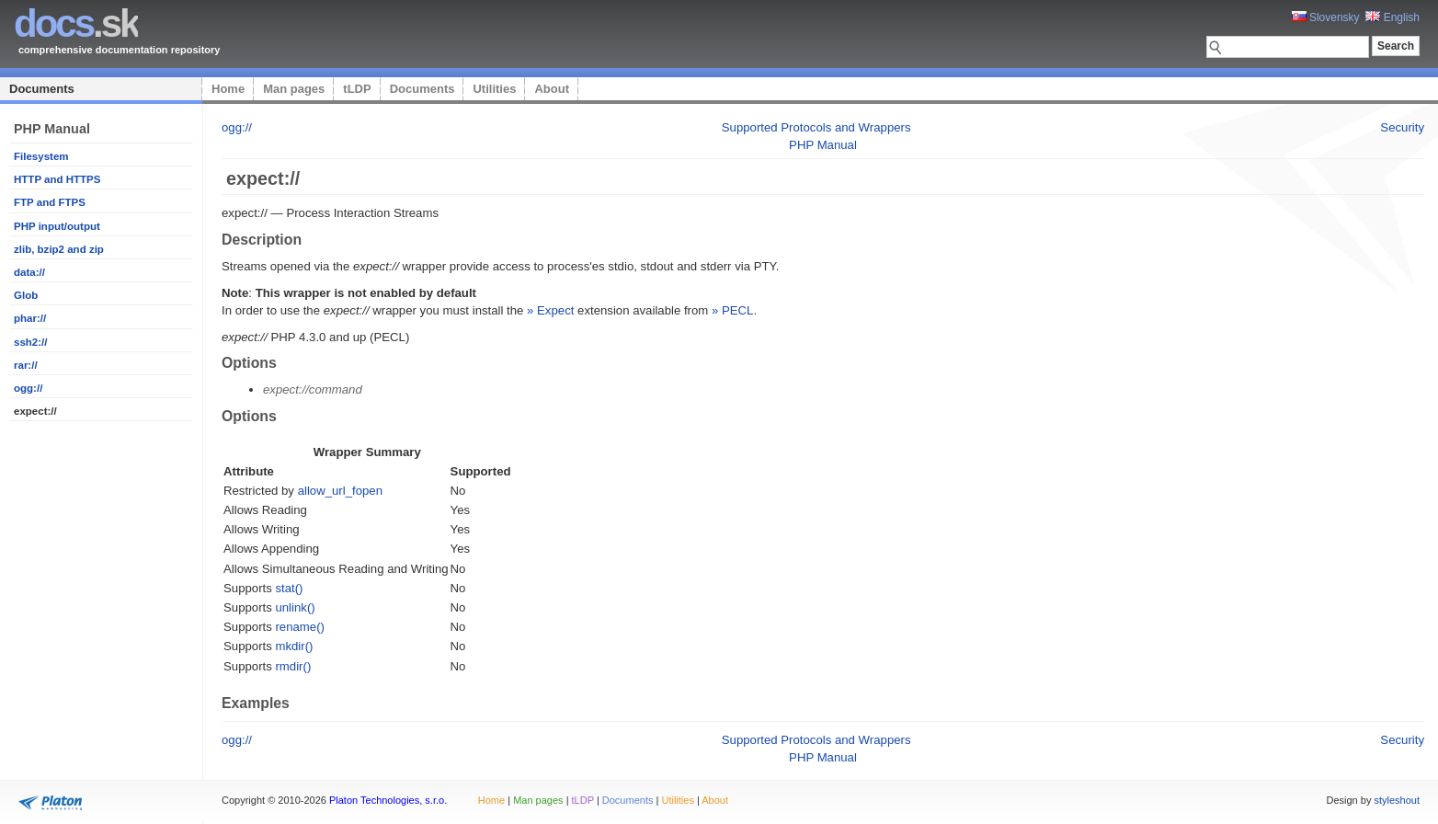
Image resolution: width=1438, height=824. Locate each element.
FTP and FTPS (50, 202)
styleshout (1397, 800)
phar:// (30, 318)
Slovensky (1326, 17)
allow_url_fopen (340, 491)
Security (1402, 127)
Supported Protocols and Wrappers (816, 127)
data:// (29, 272)
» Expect (550, 310)
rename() (300, 627)
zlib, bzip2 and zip (59, 249)
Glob (26, 295)
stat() (288, 588)
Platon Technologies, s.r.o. (388, 800)
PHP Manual (823, 145)
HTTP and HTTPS (57, 179)
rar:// (26, 365)
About (551, 89)
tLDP (357, 89)
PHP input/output (57, 226)
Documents (41, 89)
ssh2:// (30, 342)
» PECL (732, 310)
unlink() (294, 607)
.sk (76, 23)
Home (228, 89)
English (1392, 17)
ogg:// (28, 388)
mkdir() (294, 646)
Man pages (294, 89)
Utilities (494, 89)
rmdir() (293, 666)
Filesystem (41, 156)
